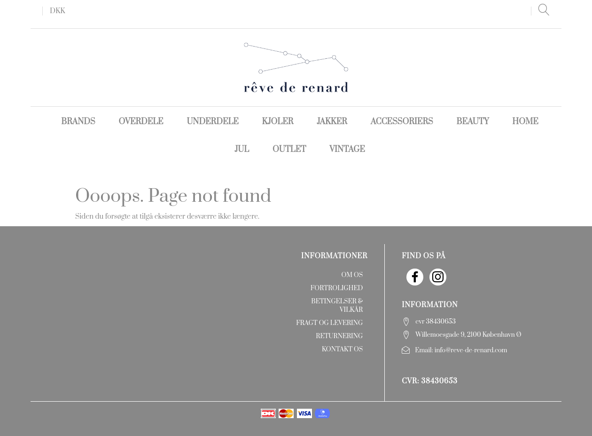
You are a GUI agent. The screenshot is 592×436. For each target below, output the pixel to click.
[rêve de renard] (296, 67)
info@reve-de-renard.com (471, 350)
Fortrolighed (337, 288)
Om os (352, 275)
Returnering (339, 336)
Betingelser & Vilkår (337, 305)
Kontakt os (342, 349)
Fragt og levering (329, 323)
